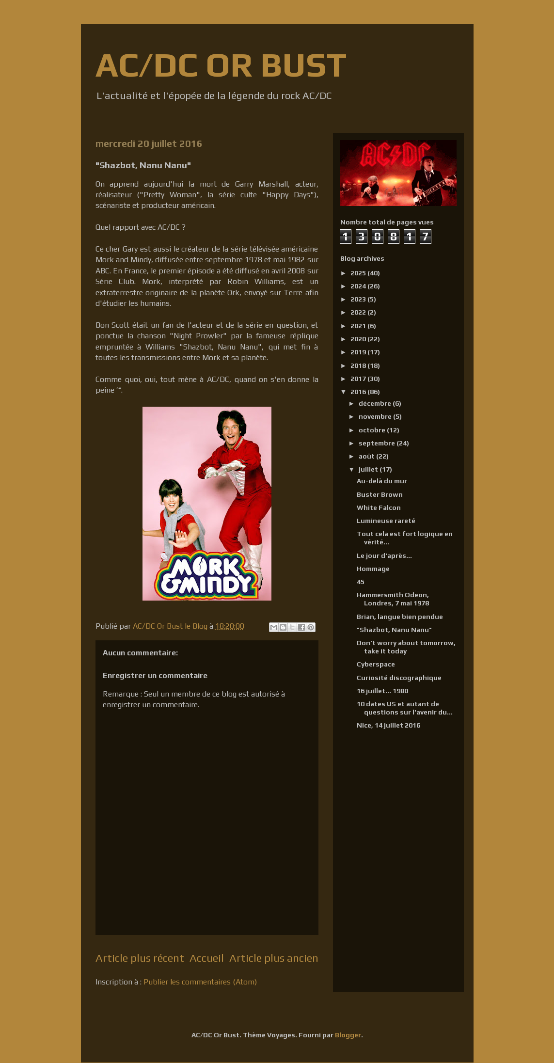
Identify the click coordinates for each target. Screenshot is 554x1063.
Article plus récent (139, 958)
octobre (373, 430)
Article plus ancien (273, 958)
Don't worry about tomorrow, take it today (406, 647)
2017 (358, 378)
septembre (377, 443)
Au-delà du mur (382, 481)
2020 (358, 339)
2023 (358, 299)
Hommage (373, 568)
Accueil (207, 958)
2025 (358, 273)
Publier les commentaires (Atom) (200, 981)
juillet (369, 469)
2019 (358, 352)
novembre (376, 416)
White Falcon (379, 507)
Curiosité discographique (399, 678)
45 (360, 582)
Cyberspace (376, 664)
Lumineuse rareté (386, 520)
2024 (358, 286)
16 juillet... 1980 (382, 691)
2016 (358, 392)
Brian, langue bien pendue (400, 616)
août (367, 456)
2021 (358, 326)
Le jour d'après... (384, 555)
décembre (376, 403)
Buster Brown (380, 494)
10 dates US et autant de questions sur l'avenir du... (405, 708)
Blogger (348, 1035)
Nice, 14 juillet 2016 (388, 725)
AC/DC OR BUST (221, 64)
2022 (358, 312)
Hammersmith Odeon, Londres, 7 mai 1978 (393, 599)
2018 (358, 365)
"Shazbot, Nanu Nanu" (394, 630)
